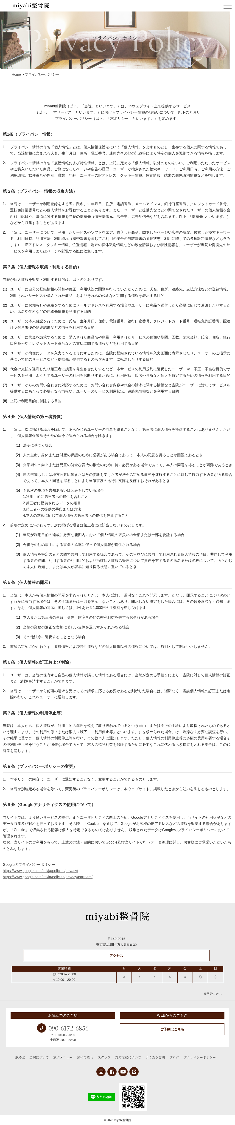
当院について (39, 1057)
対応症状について (128, 1057)
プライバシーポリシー (200, 1057)
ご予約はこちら (172, 1029)
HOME (20, 1057)
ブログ (174, 1057)
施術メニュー (63, 1057)
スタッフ (104, 1057)
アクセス (116, 956)
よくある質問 (155, 1057)
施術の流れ (85, 1057)
